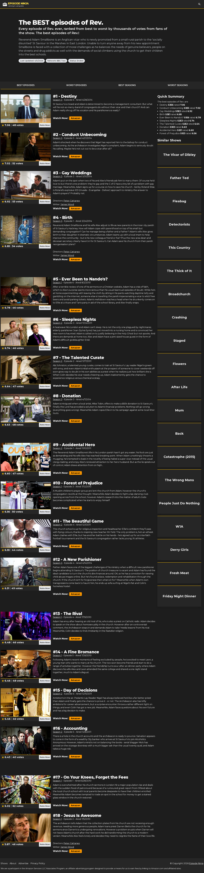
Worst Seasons (178, 85)
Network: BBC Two (56, 61)
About (13, 863)
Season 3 (57, 100)
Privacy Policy (37, 863)
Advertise (23, 863)
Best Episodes (26, 85)
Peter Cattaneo (71, 201)
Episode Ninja (196, 863)
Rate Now (45, 125)
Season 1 (57, 282)
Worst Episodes (76, 85)
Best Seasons (127, 85)
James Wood (67, 204)
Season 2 (57, 323)
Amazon (75, 118)
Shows (4, 863)
